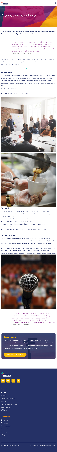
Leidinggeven (5, 432)
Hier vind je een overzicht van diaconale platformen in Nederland (19, 69)
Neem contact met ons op (9, 404)
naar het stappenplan (15, 354)
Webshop (4, 410)
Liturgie (3, 435)
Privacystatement (33, 445)
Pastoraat (4, 423)
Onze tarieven (5, 407)
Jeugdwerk (4, 429)
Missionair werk (6, 426)
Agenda (3, 395)
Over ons (4, 401)
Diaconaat (4, 420)
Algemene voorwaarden (48, 445)
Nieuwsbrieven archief (8, 398)
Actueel (3, 392)
